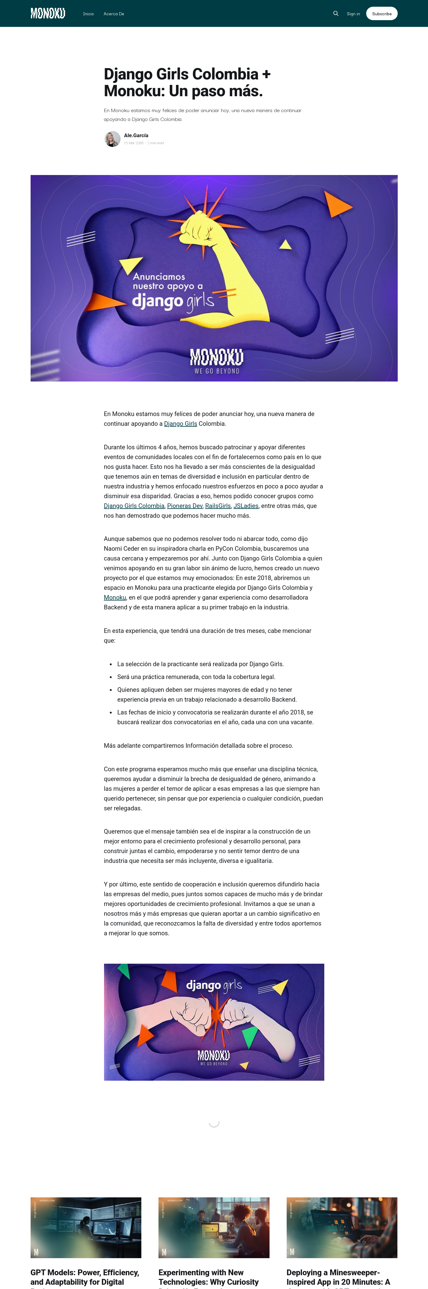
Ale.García (136, 135)
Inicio (88, 13)
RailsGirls (218, 505)
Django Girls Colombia (134, 505)
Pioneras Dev (184, 505)
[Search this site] (336, 13)
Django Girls (180, 423)
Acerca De (114, 13)
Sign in (353, 13)
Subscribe (381, 13)
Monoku (115, 597)
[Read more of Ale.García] (112, 139)
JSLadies (246, 505)
